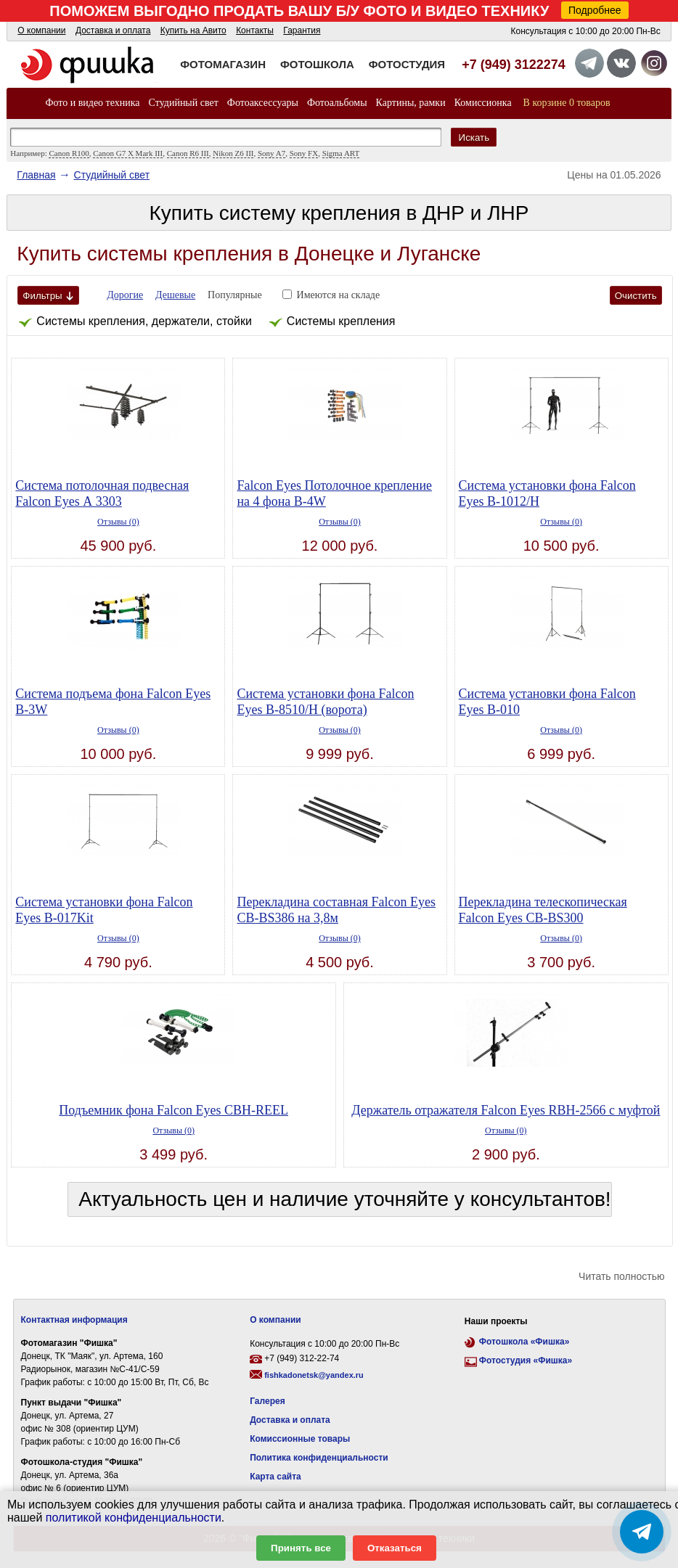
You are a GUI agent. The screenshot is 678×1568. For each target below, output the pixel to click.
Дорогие (125, 295)
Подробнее (594, 10)
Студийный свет (183, 102)
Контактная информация (74, 1320)
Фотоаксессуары (262, 102)
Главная (36, 175)
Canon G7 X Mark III (128, 153)
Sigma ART (341, 153)
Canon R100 (69, 153)
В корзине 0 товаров (566, 102)
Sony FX (304, 153)
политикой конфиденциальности (133, 1517)
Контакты (255, 30)
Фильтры (48, 295)
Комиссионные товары (300, 1439)
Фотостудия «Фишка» (525, 1360)
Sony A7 (271, 153)
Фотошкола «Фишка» (524, 1342)
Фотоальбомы (337, 102)
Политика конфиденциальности (319, 1458)
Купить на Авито (193, 30)
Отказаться (394, 1548)
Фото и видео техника (92, 102)
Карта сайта (275, 1476)
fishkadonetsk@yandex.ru (314, 1375)
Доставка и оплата (113, 30)
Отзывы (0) (118, 522)
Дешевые (175, 295)
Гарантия (301, 30)
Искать (474, 137)
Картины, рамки (411, 102)
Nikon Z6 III (233, 153)
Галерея (267, 1401)
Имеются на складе (338, 295)
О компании (41, 30)
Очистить (636, 295)
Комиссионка (483, 102)
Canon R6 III (188, 153)
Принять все (301, 1548)
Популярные (235, 295)
